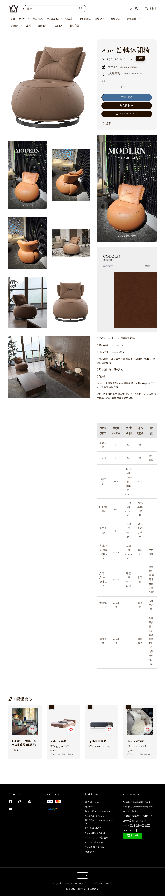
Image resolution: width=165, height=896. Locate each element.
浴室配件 (58, 25)
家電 (28, 25)
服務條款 (70, 889)
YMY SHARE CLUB (95, 833)
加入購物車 (126, 105)
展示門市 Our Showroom (98, 811)
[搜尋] (81, 8)
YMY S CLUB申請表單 (96, 837)
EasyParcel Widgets (95, 842)
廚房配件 (42, 25)
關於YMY (24, 18)
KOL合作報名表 (93, 828)
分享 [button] (106, 123)
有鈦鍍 (68, 18)
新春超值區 (85, 18)
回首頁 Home (92, 801)
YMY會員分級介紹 (95, 847)
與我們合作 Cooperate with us (99, 822)
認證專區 (90, 851)
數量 (104, 81)
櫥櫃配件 (131, 18)
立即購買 (126, 97)
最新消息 (38, 18)
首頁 (12, 18)
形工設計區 (53, 18)
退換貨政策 (93, 889)
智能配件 (15, 25)
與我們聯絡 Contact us (97, 816)
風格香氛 (115, 18)
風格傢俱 (99, 18)
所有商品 (74, 25)
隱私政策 (81, 889)
